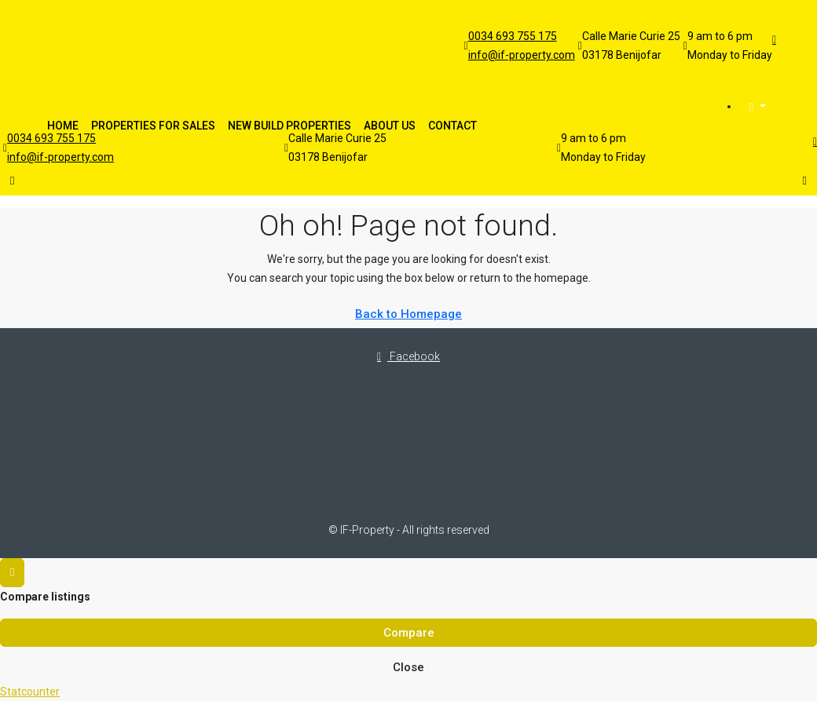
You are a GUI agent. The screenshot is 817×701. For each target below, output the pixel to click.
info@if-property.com (521, 55)
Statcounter (30, 691)
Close (408, 667)
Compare (408, 633)
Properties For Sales (153, 125)
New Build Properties (289, 125)
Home (63, 125)
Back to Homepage (408, 314)
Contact (452, 125)
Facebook (408, 356)
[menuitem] (757, 107)
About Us (390, 125)
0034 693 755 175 (512, 36)
